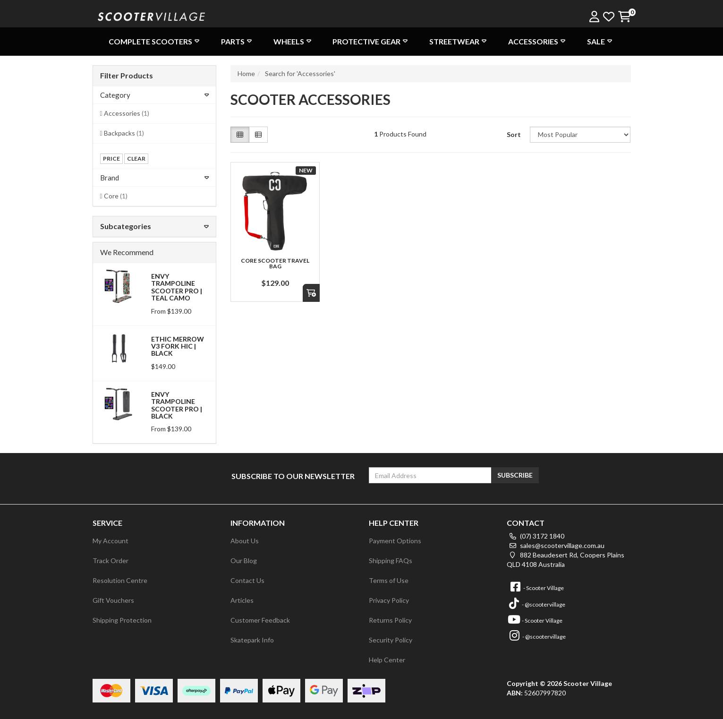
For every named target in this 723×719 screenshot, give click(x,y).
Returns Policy (390, 620)
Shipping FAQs (390, 560)
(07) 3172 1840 (535, 536)
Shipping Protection (122, 620)
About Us (244, 541)
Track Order (110, 560)
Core (116, 196)
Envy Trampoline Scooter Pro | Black (176, 405)
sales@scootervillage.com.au (555, 545)
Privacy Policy (389, 600)
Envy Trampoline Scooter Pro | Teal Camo (176, 287)
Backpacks (124, 133)
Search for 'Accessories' (300, 73)
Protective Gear (371, 41)
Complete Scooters (155, 41)
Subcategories (154, 226)
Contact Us (247, 580)
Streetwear (459, 41)
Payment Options (395, 541)
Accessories (538, 41)
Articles (242, 600)
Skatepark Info (252, 640)
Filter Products (126, 75)
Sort (514, 134)
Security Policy (390, 640)
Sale (600, 41)
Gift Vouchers (113, 600)
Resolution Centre (120, 580)
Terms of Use (388, 580)
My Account (110, 541)
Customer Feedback (260, 620)
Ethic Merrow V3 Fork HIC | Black (177, 346)
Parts (237, 41)
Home (246, 73)
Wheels (293, 41)
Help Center (387, 660)
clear (136, 158)
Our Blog (243, 560)
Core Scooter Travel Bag (275, 263)
